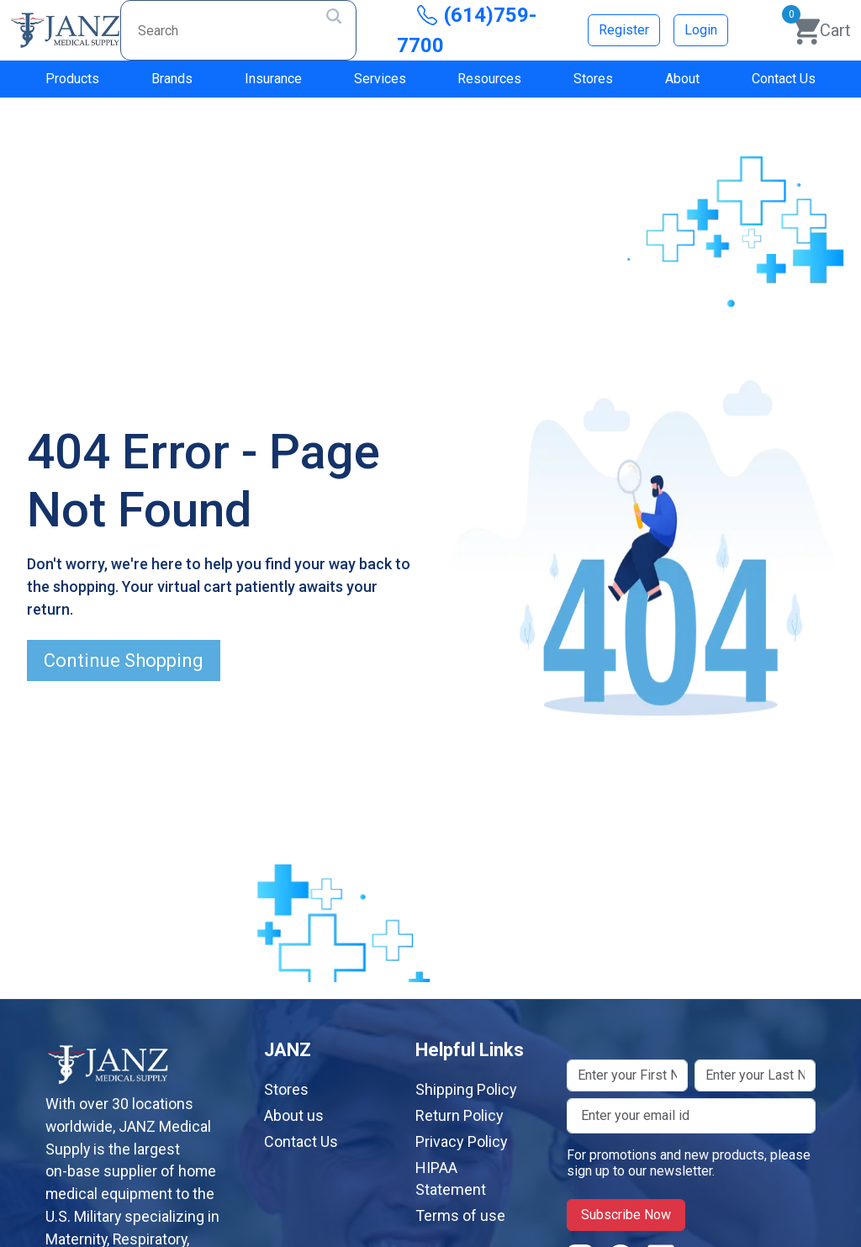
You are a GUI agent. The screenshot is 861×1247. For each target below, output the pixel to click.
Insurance (273, 79)
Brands (172, 79)
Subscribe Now (626, 1215)
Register (624, 30)
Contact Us (784, 79)
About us (294, 1115)
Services (380, 79)
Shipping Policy (466, 1089)
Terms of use (460, 1215)
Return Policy (459, 1115)
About (682, 79)
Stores (593, 79)
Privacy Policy (461, 1141)
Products (72, 79)
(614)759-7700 (466, 30)
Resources (489, 79)
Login (700, 30)
